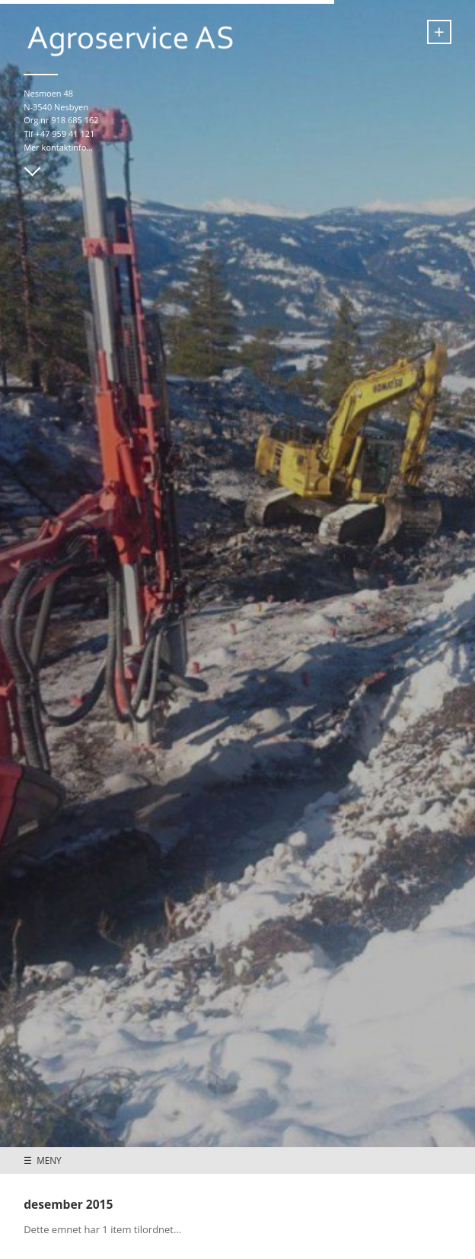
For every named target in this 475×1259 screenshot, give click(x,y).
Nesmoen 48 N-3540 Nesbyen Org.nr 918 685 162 (61, 106)
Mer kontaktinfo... (58, 147)
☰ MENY (42, 1160)
